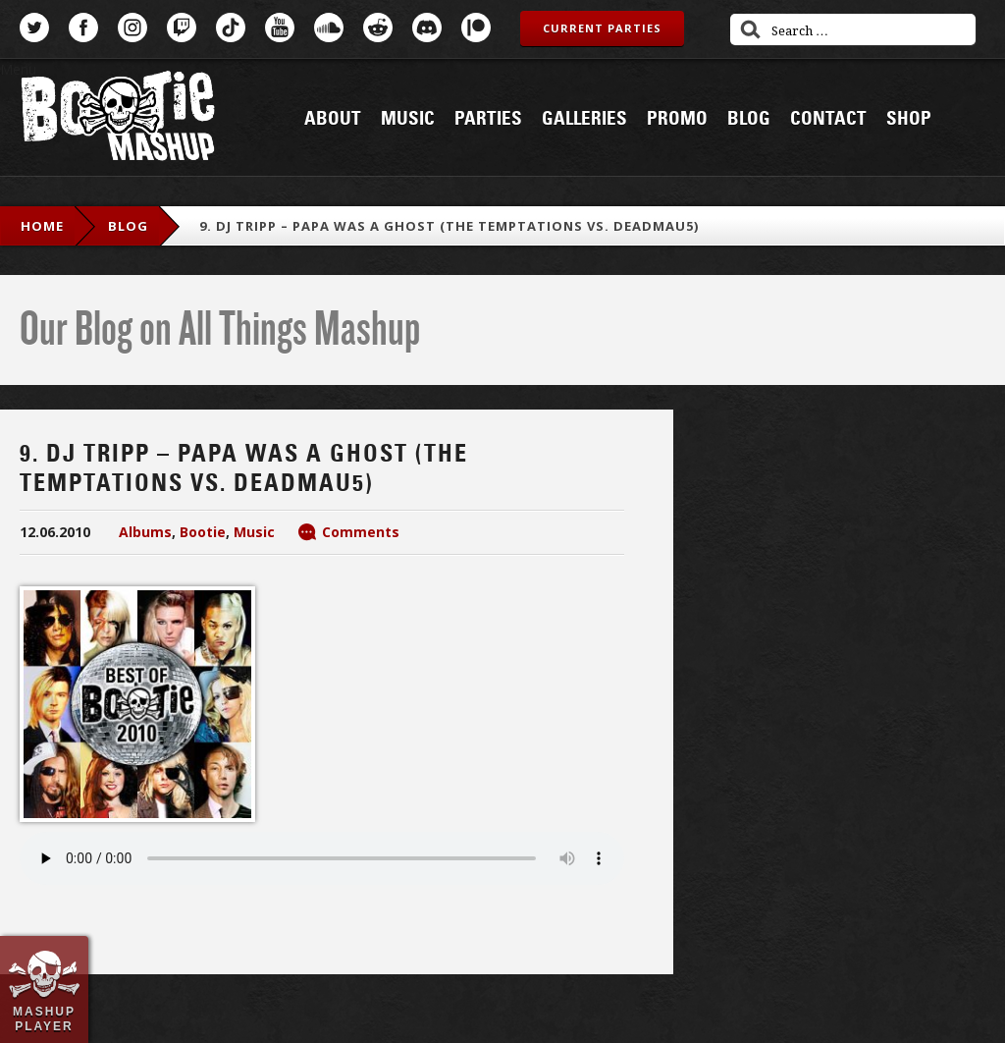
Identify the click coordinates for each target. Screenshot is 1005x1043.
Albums (145, 531)
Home (42, 226)
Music (408, 119)
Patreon (476, 27)
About (332, 119)
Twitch (181, 27)
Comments (360, 531)
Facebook (83, 27)
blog (128, 226)
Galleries (584, 119)
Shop (908, 119)
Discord (427, 27)
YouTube (279, 27)
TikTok (230, 27)
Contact (828, 119)
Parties (488, 119)
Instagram (132, 27)
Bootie (203, 531)
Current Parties (602, 28)
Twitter (34, 27)
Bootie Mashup (118, 119)
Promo (677, 119)
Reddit (378, 27)
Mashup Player (44, 1018)
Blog (748, 119)
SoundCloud (329, 27)
